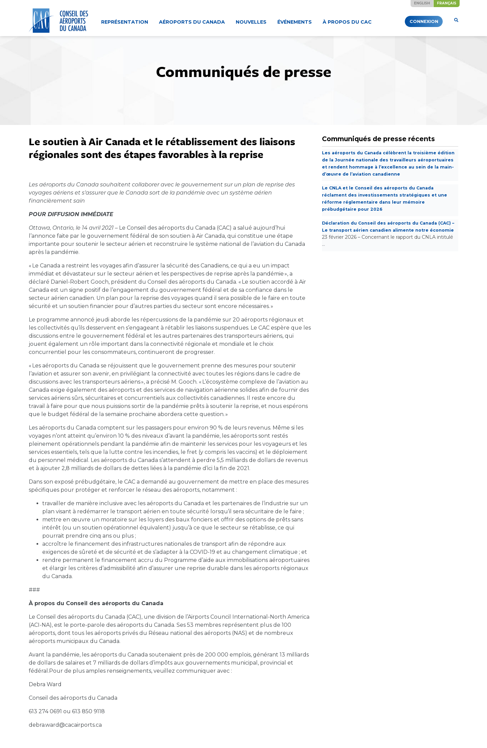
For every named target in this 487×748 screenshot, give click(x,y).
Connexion (412, 21)
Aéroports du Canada (192, 22)
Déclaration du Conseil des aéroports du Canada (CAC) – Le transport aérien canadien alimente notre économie (385, 237)
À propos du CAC (347, 22)
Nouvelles (251, 22)
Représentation (124, 22)
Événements (294, 22)
